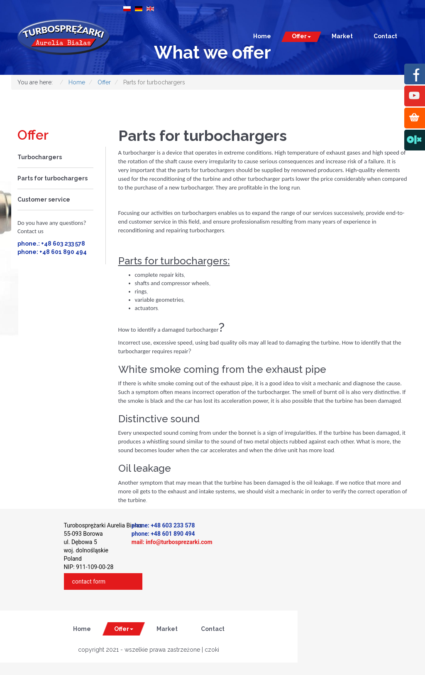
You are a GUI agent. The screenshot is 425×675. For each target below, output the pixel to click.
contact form (89, 581)
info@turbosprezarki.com (179, 542)
